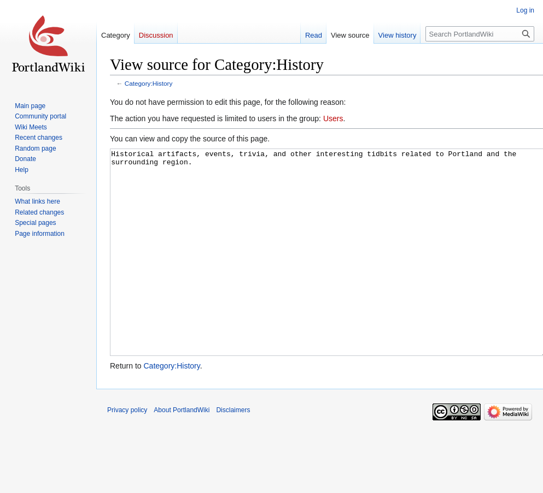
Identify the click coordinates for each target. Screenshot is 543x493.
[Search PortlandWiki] (479, 33)
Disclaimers (233, 451)
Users (333, 118)
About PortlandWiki (181, 451)
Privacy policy (127, 451)
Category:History (149, 83)
